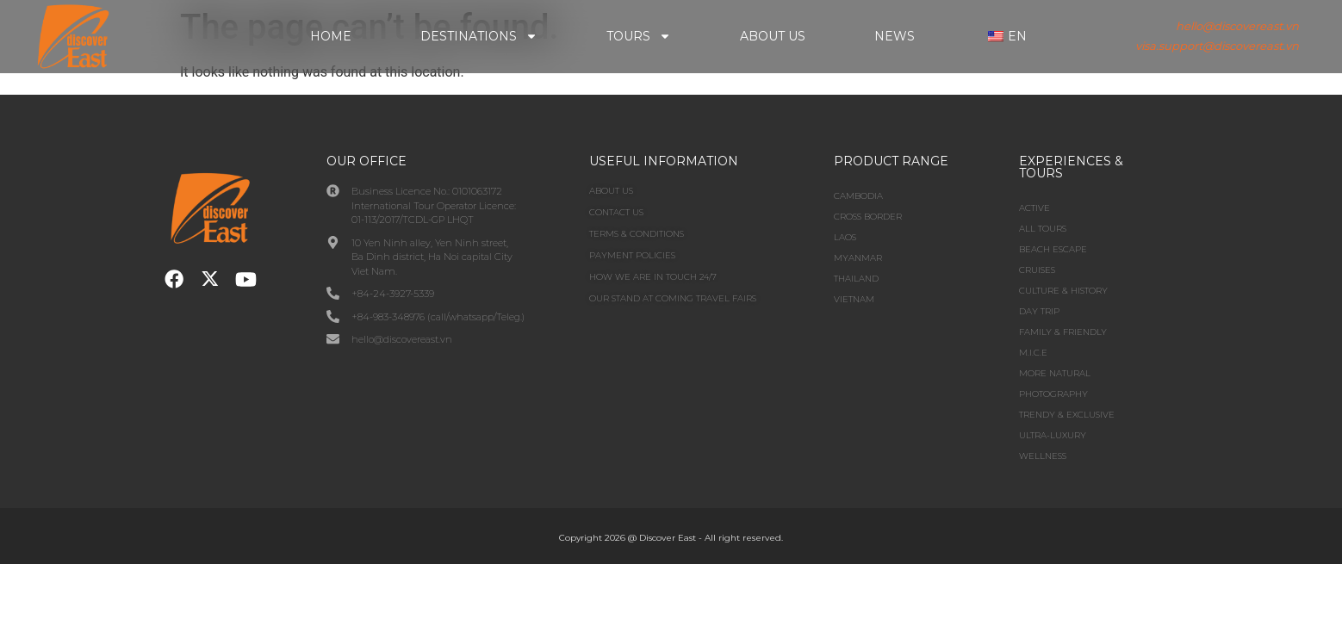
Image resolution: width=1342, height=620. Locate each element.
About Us (772, 36)
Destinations (478, 36)
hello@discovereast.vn (1237, 26)
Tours (638, 36)
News (894, 36)
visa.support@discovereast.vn (1217, 46)
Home (330, 36)
